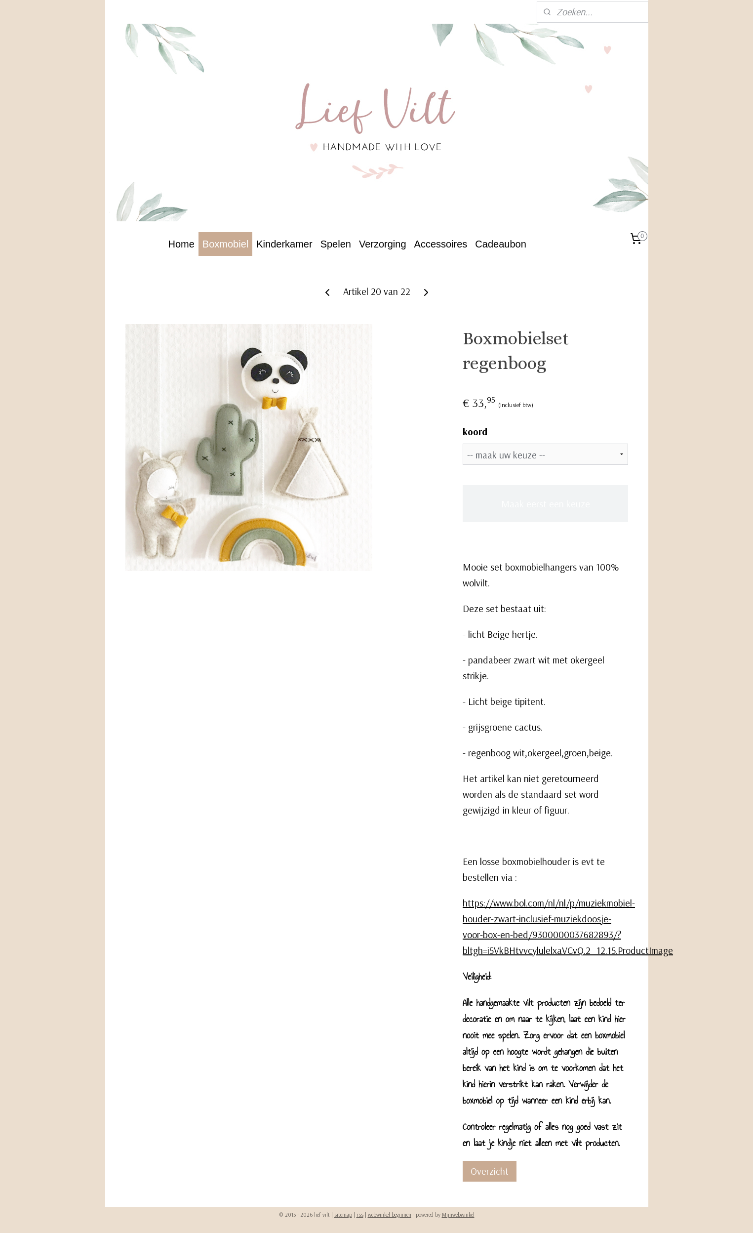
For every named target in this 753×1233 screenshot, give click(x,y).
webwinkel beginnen (389, 1214)
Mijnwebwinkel (458, 1214)
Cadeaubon (500, 244)
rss (360, 1214)
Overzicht (490, 1171)
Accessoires (441, 244)
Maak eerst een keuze (545, 503)
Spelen (335, 244)
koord (475, 431)
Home (181, 244)
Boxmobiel (225, 244)
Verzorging (382, 244)
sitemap (343, 1214)
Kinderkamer (284, 244)
